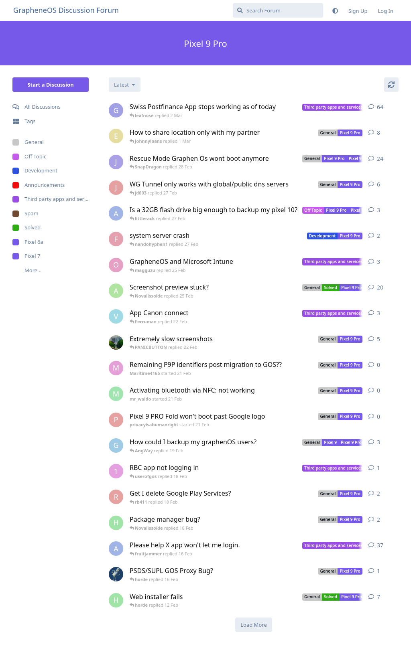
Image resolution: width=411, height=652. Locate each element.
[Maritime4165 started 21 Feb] (116, 368)
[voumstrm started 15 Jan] (116, 316)
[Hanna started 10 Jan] (116, 600)
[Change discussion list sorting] (124, 84)
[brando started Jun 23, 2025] (116, 342)
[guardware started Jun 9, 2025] (116, 110)
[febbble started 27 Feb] (116, 239)
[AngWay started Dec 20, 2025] (116, 548)
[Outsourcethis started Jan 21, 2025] (116, 265)
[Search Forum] (278, 10)
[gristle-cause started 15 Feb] (116, 574)
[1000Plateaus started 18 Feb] (116, 471)
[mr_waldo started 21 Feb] (116, 394)
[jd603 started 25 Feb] (116, 187)
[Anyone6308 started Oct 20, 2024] (116, 290)
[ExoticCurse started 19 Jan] (116, 136)
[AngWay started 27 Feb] (116, 213)
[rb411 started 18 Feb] (116, 497)
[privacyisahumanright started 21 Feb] (116, 420)
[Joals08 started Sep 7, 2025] (116, 162)
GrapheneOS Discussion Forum (66, 10)
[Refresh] (391, 84)
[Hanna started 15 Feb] (116, 523)
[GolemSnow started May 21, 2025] (116, 445)
